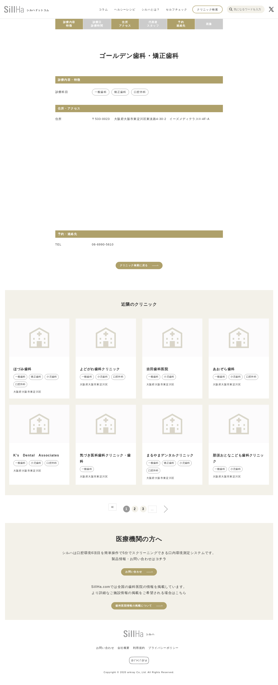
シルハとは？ (151, 9)
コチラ (160, 559)
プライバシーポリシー (163, 647)
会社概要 (124, 647)
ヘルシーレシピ (124, 9)
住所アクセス (125, 24)
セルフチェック (176, 9)
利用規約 (139, 647)
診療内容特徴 (69, 24)
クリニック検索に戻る (134, 265)
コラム (103, 9)
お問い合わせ (133, 571)
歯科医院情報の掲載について (133, 605)
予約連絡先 (180, 24)
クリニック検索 (207, 9)
